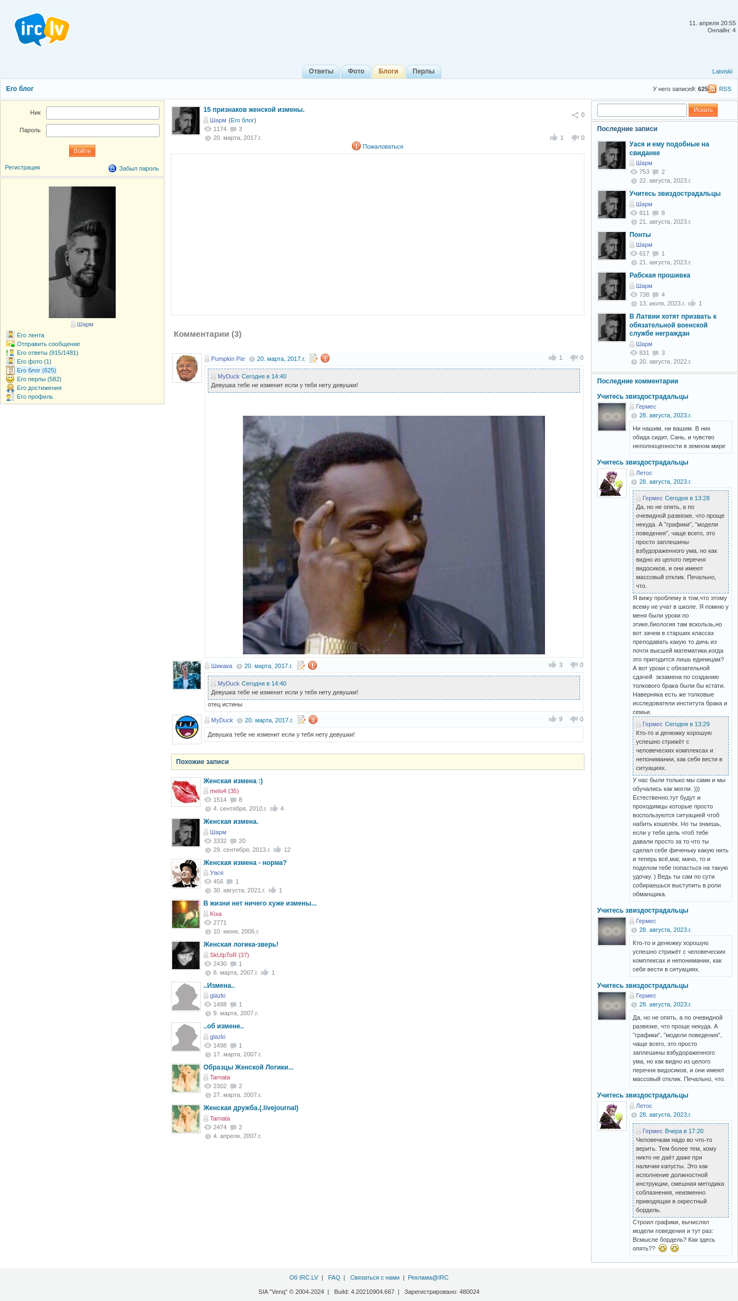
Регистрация (22, 167)
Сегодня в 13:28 (687, 498)
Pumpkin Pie (228, 358)
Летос (644, 473)
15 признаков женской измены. (254, 110)
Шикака (221, 666)
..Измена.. (219, 985)
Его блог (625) (36, 370)
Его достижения (39, 387)
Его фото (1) (34, 361)
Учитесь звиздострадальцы (675, 193)
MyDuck (229, 376)
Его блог (19, 89)
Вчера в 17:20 (684, 1131)
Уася (217, 872)
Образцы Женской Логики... (248, 1067)
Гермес (646, 406)
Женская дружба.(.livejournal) (250, 1108)
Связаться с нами (375, 1277)
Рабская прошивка (659, 275)
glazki (217, 995)
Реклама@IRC (428, 1277)
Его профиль (35, 396)
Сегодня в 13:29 (687, 724)
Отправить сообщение (48, 344)
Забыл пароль (139, 168)
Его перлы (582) (39, 379)
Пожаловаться (383, 146)
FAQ (334, 1277)
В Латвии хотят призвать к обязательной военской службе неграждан (673, 325)
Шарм (218, 120)
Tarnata (220, 1077)
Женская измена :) (233, 781)
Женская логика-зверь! (241, 944)
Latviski (722, 71)
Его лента (30, 335)
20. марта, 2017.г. (281, 358)
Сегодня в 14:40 (264, 376)
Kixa (216, 913)
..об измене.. (223, 1026)
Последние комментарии (637, 381)
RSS (725, 89)
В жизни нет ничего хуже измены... (260, 903)
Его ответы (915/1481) (47, 352)
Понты (640, 235)
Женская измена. (230, 821)
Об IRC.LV (304, 1277)
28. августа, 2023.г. (665, 415)
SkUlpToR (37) (229, 955)
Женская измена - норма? (245, 863)
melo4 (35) (224, 791)
